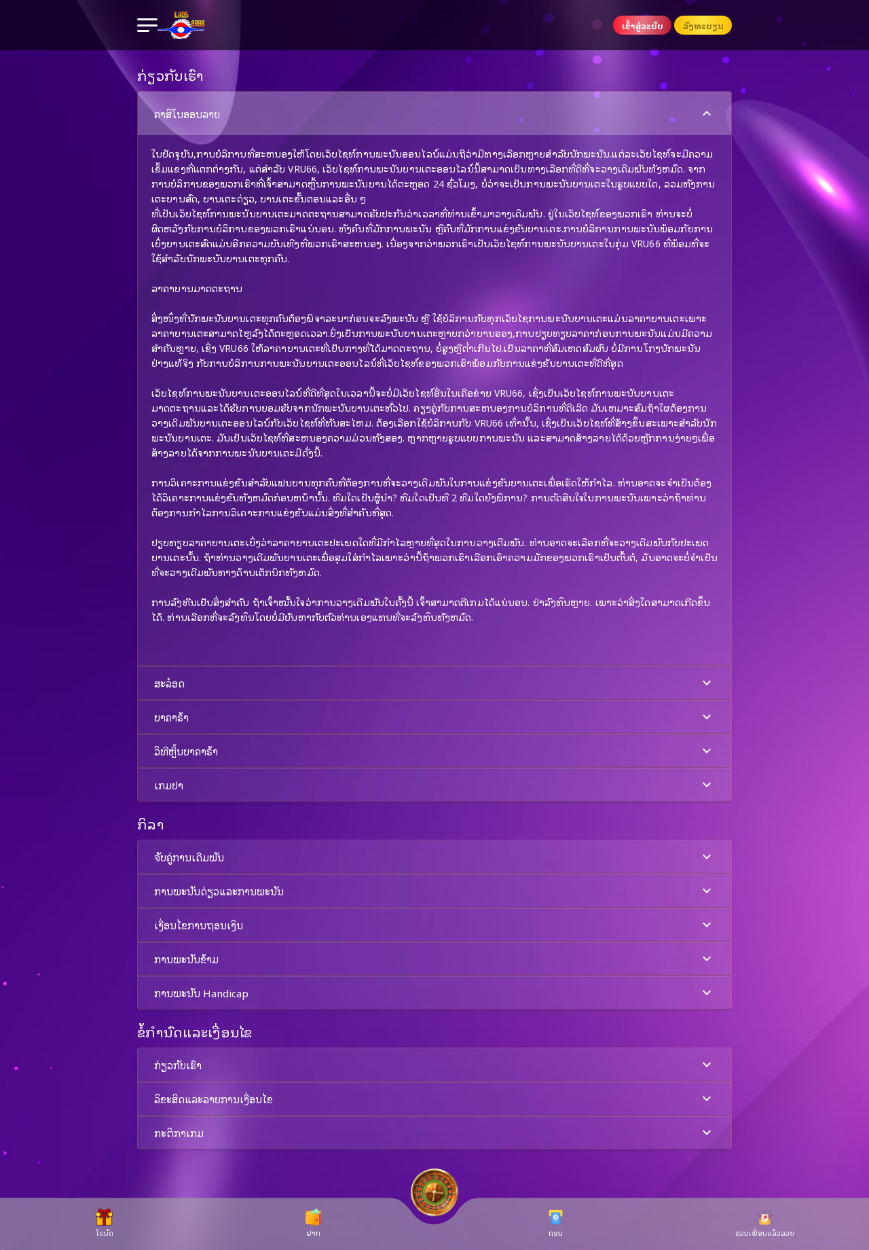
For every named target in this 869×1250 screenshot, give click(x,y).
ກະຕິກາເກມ (434, 1132)
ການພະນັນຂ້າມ (434, 958)
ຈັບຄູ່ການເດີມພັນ (434, 857)
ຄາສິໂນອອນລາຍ (434, 113)
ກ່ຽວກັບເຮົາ (434, 1064)
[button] (434, 378)
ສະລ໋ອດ (434, 683)
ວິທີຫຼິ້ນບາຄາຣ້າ (434, 751)
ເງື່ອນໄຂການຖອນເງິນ (434, 924)
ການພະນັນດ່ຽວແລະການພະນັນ (434, 890)
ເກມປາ (434, 784)
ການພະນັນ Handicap (434, 992)
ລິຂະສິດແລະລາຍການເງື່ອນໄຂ (434, 1098)
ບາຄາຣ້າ (434, 717)
